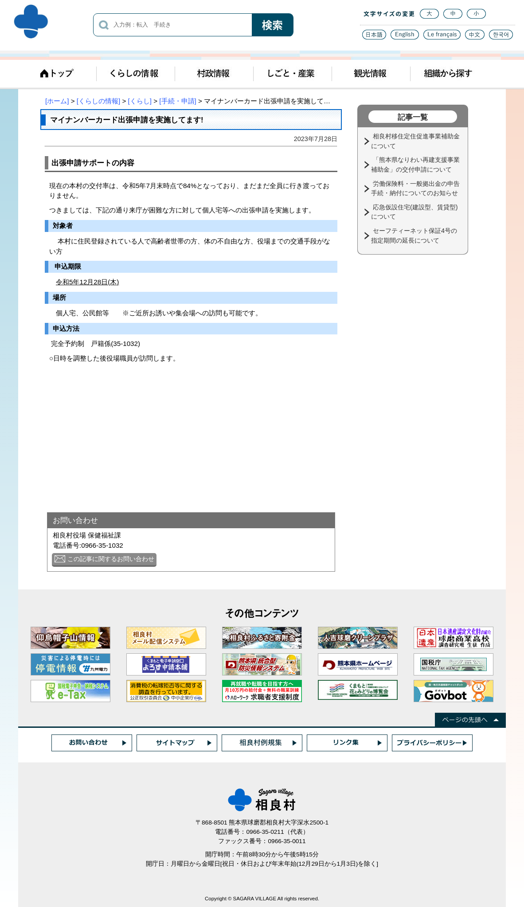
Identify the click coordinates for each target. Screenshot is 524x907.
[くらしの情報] (98, 101)
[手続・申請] (177, 101)
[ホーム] (57, 101)
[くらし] (140, 101)
